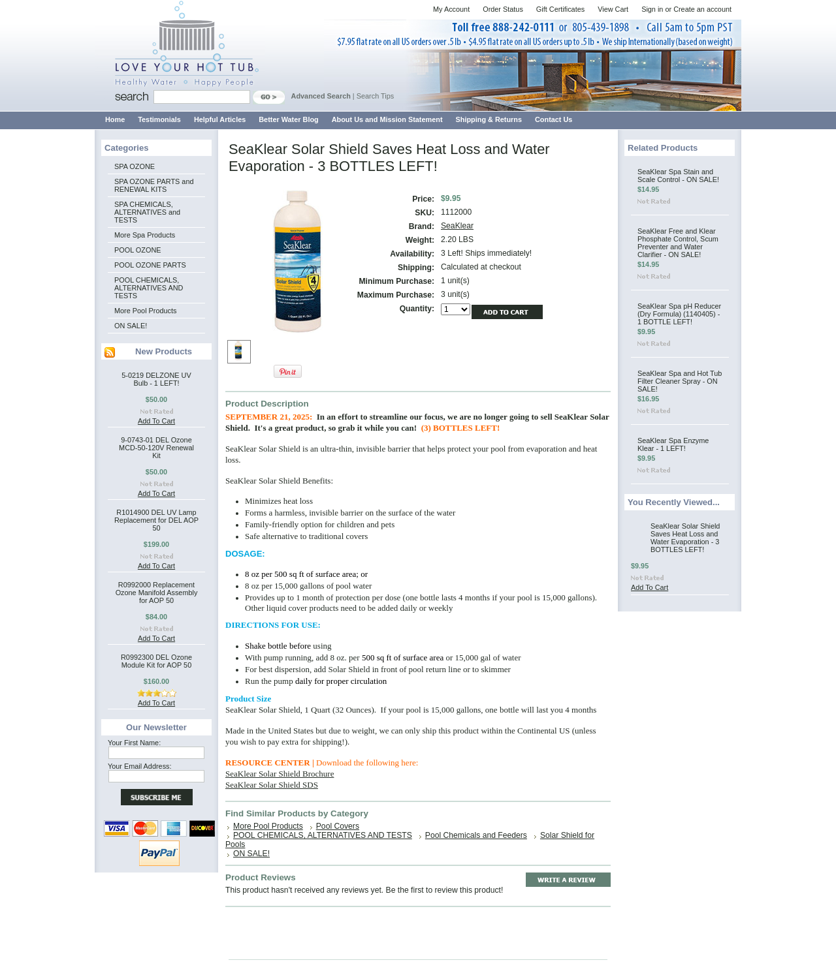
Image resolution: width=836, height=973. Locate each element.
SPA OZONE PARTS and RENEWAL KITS (153, 185)
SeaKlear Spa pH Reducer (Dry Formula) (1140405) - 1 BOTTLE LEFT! (679, 314)
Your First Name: (134, 743)
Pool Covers (337, 826)
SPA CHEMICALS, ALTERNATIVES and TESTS (147, 212)
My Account (451, 9)
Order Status (503, 9)
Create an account (702, 9)
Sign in (652, 9)
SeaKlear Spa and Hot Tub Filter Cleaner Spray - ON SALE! (679, 381)
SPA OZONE (134, 166)
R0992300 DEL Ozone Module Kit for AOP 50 (156, 661)
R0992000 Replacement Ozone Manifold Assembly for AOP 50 (157, 592)
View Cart (613, 9)
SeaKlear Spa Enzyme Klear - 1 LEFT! (673, 444)
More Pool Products (145, 311)
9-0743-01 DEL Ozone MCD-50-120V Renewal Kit (156, 447)
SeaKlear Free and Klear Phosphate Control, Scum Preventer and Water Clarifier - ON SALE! (677, 242)
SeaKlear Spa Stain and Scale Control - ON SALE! (678, 175)
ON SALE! (130, 326)
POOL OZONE (137, 250)
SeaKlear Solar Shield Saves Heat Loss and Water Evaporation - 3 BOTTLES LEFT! (685, 537)
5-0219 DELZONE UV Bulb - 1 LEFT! (156, 379)
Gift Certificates (560, 9)
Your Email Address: (140, 766)
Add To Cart (156, 421)
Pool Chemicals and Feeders (476, 835)
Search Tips (375, 96)
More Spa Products (144, 235)
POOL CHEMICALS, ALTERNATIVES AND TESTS (148, 288)
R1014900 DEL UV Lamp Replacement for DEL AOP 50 (156, 520)
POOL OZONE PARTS (150, 265)
